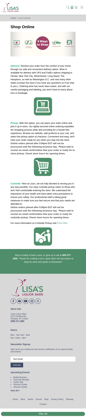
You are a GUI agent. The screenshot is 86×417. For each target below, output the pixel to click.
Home (15, 399)
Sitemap (69, 399)
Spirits (30, 399)
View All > (15, 391)
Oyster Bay (18, 382)
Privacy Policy (57, 399)
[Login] (72, 7)
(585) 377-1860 (17, 321)
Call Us (43, 414)
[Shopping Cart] (76, 7)
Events (39, 399)
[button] (67, 7)
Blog (46, 399)
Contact (42, 404)
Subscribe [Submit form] (17, 365)
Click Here (62, 223)
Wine (22, 399)
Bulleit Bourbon (20, 377)
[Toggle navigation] (82, 7)
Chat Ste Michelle (21, 380)
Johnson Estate (20, 384)
